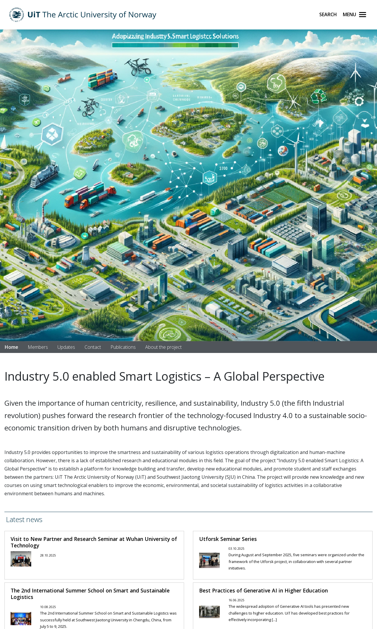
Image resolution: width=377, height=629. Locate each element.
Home (11, 347)
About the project (163, 347)
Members (38, 347)
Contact (93, 347)
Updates (66, 347)
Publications (123, 347)
